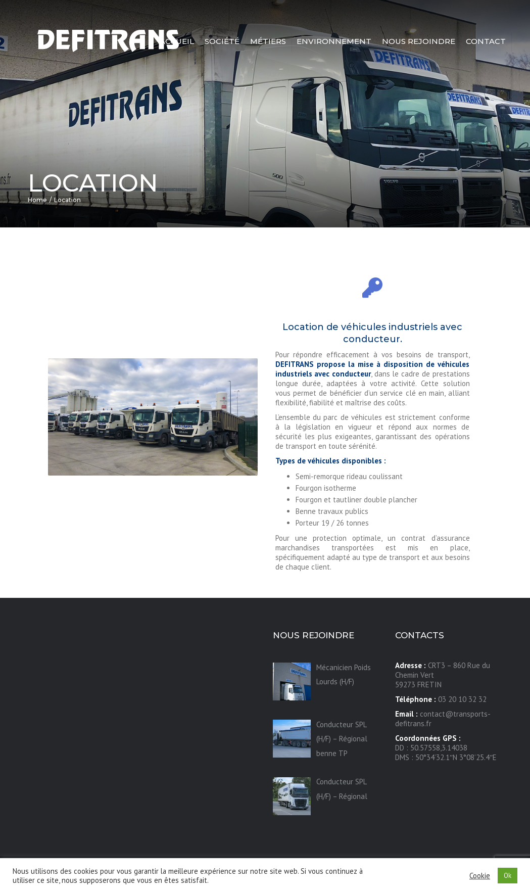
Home (37, 200)
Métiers (268, 41)
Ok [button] (507, 875)
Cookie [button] (479, 875)
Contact (486, 41)
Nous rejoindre (418, 41)
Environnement (334, 41)
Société (222, 41)
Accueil (177, 41)
